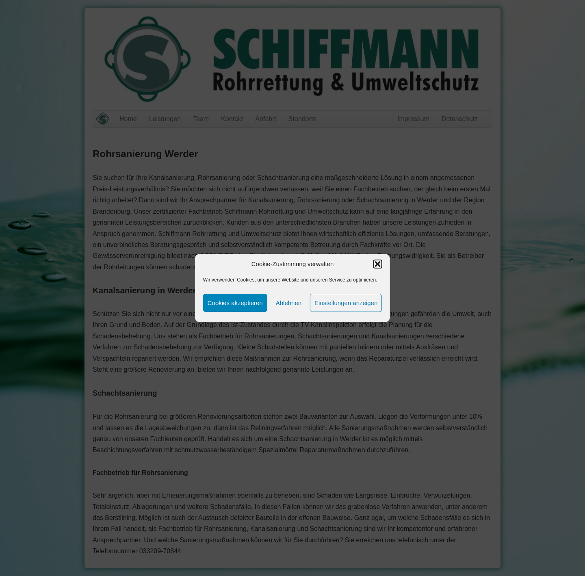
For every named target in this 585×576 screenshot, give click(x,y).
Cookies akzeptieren (235, 302)
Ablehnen (288, 302)
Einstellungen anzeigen (345, 302)
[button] (378, 264)
